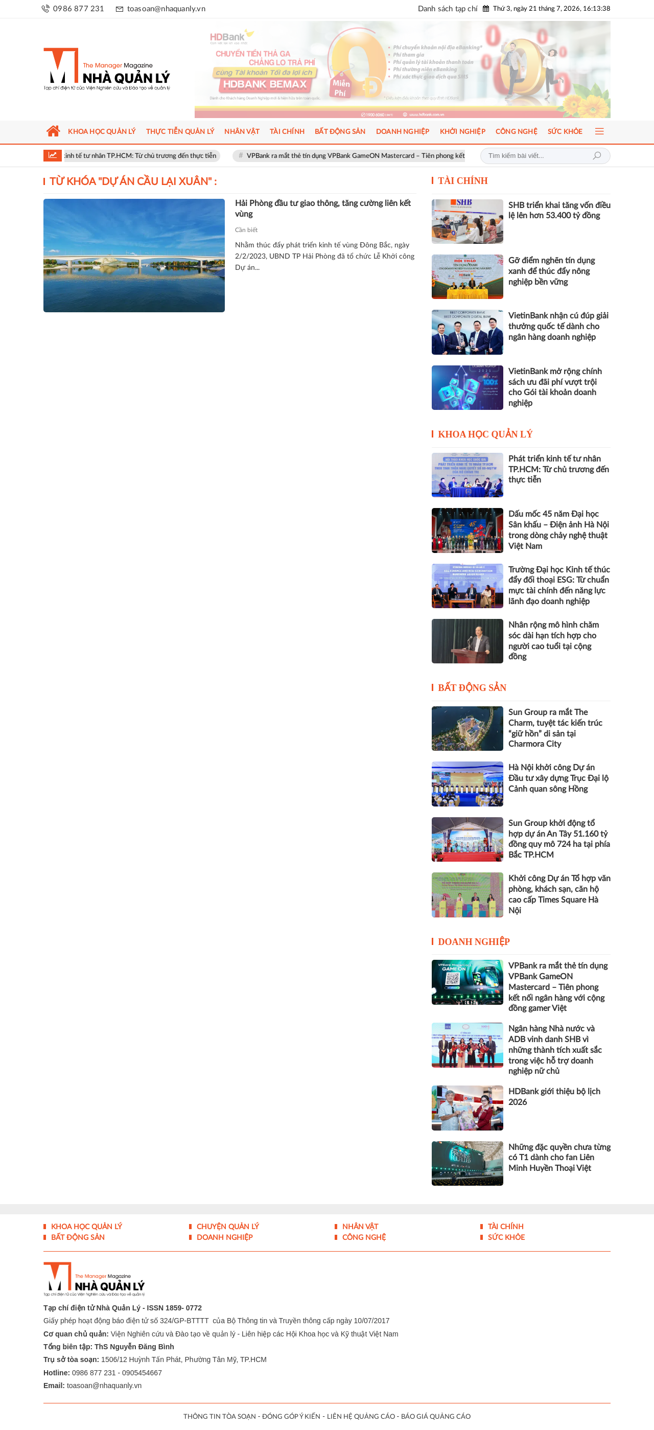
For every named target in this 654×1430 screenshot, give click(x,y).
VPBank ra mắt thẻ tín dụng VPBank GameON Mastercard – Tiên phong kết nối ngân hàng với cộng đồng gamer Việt (420, 156)
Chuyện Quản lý (227, 1227)
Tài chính (463, 181)
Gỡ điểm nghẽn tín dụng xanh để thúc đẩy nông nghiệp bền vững (551, 271)
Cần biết (246, 230)
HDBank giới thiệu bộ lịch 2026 (554, 1097)
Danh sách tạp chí (448, 9)
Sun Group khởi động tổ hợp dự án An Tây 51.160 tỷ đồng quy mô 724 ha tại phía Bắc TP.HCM (559, 839)
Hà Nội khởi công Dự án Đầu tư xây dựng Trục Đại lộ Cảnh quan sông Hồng (558, 778)
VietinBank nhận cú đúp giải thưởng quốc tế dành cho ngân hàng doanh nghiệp (558, 326)
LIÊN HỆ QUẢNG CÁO (361, 1417)
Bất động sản (472, 688)
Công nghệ (363, 1237)
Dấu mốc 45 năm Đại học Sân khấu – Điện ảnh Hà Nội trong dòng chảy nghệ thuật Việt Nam (558, 530)
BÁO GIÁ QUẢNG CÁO (436, 1417)
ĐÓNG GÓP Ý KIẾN (291, 1417)
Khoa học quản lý (485, 434)
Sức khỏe (505, 1237)
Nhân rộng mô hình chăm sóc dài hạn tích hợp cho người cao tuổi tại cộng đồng (553, 641)
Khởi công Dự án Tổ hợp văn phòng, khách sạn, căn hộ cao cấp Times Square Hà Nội (559, 894)
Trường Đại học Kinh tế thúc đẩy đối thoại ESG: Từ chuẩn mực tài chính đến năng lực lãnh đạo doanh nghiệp (559, 586)
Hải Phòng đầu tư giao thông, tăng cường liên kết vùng (323, 208)
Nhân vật (359, 1227)
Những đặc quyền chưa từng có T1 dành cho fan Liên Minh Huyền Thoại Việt (559, 1158)
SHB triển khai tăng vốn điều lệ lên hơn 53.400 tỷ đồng (559, 210)
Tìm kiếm (597, 156)
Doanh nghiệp (474, 942)
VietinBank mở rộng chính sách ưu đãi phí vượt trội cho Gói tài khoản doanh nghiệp (555, 387)
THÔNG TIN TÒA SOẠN (219, 1417)
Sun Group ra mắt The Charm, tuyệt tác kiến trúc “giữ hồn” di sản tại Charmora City (555, 728)
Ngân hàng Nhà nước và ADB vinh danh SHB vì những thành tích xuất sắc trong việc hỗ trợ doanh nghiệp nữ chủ (555, 1050)
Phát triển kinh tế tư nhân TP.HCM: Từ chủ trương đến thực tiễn (130, 156)
